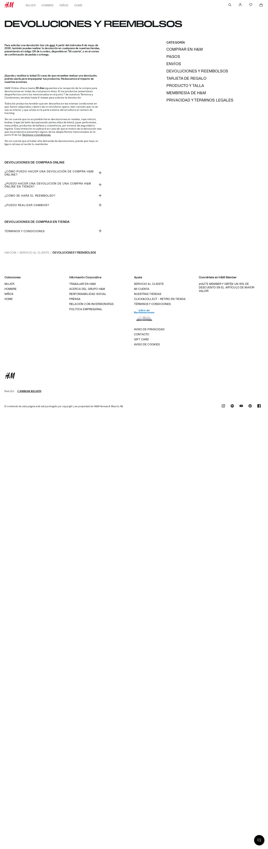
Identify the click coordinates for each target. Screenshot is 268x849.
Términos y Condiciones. (36, 134)
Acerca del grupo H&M (87, 288)
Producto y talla (185, 85)
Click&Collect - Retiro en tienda (160, 299)
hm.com (10, 252)
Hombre (48, 5)
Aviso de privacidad (149, 329)
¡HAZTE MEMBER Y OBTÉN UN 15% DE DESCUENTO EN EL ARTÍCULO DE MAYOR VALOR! (226, 287)
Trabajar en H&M (82, 283)
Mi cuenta (141, 288)
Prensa (74, 299)
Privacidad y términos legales (200, 100)
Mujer (31, 5)
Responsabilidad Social (87, 293)
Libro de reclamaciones (148, 316)
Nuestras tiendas (147, 293)
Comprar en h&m (184, 49)
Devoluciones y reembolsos (197, 71)
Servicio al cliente (34, 252)
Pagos (173, 56)
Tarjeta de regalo (186, 78)
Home (78, 5)
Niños (64, 5)
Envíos (173, 64)
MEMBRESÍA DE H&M (186, 93)
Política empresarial (85, 309)
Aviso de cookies (147, 344)
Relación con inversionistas (91, 304)
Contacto (141, 334)
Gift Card (141, 339)
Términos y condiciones (152, 304)
